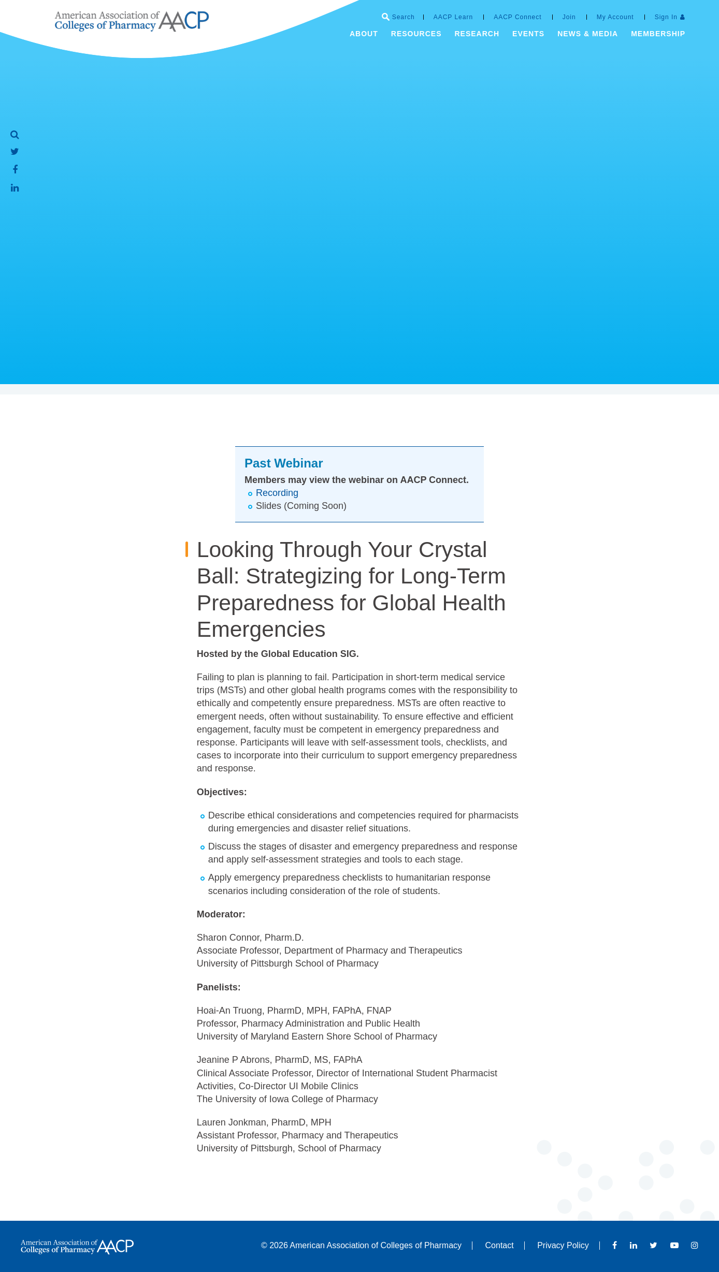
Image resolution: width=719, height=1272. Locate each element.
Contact (499, 1245)
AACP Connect (518, 17)
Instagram (694, 1245)
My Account (615, 17)
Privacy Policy (563, 1245)
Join (569, 17)
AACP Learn (453, 17)
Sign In (666, 17)
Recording (277, 493)
